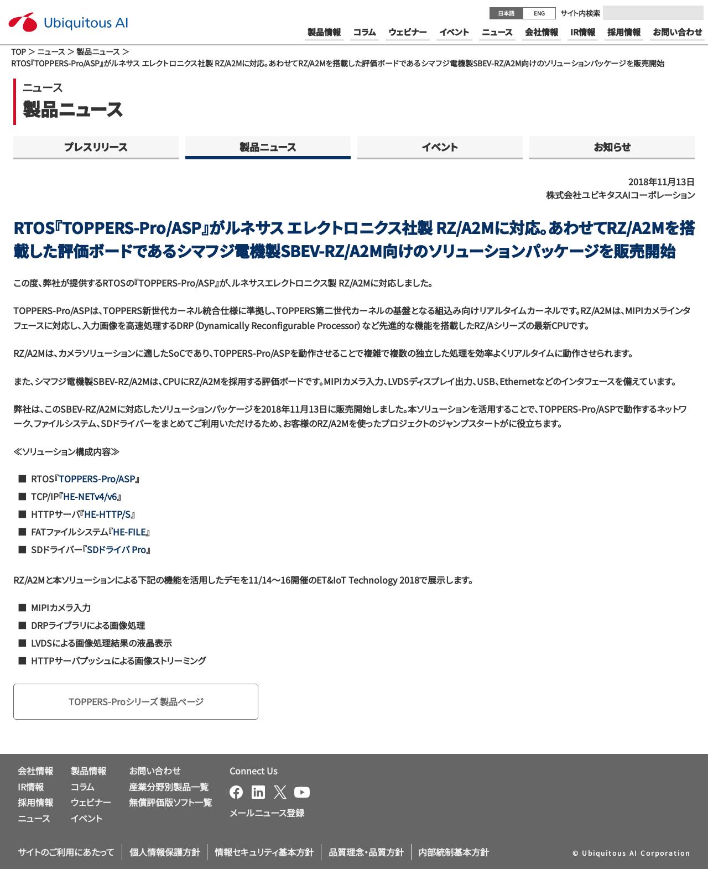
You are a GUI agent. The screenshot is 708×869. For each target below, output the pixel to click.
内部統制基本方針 (453, 851)
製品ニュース (98, 51)
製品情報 (88, 770)
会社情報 (35, 770)
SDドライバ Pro (116, 549)
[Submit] (692, 13)
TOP (18, 51)
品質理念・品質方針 (366, 851)
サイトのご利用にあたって (66, 851)
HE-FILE (129, 531)
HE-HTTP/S (107, 514)
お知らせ (612, 146)
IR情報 (31, 786)
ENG (539, 13)
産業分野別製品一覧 (169, 786)
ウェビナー (91, 802)
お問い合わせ (154, 770)
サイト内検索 (580, 13)
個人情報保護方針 (164, 851)
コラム (83, 786)
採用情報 (35, 802)
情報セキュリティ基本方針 (264, 851)
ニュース (51, 51)
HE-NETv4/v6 (90, 496)
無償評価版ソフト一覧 (170, 802)
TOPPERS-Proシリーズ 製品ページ (136, 701)
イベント (440, 146)
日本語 (506, 13)
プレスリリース (96, 146)
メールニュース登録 (267, 812)
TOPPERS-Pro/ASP (97, 478)
